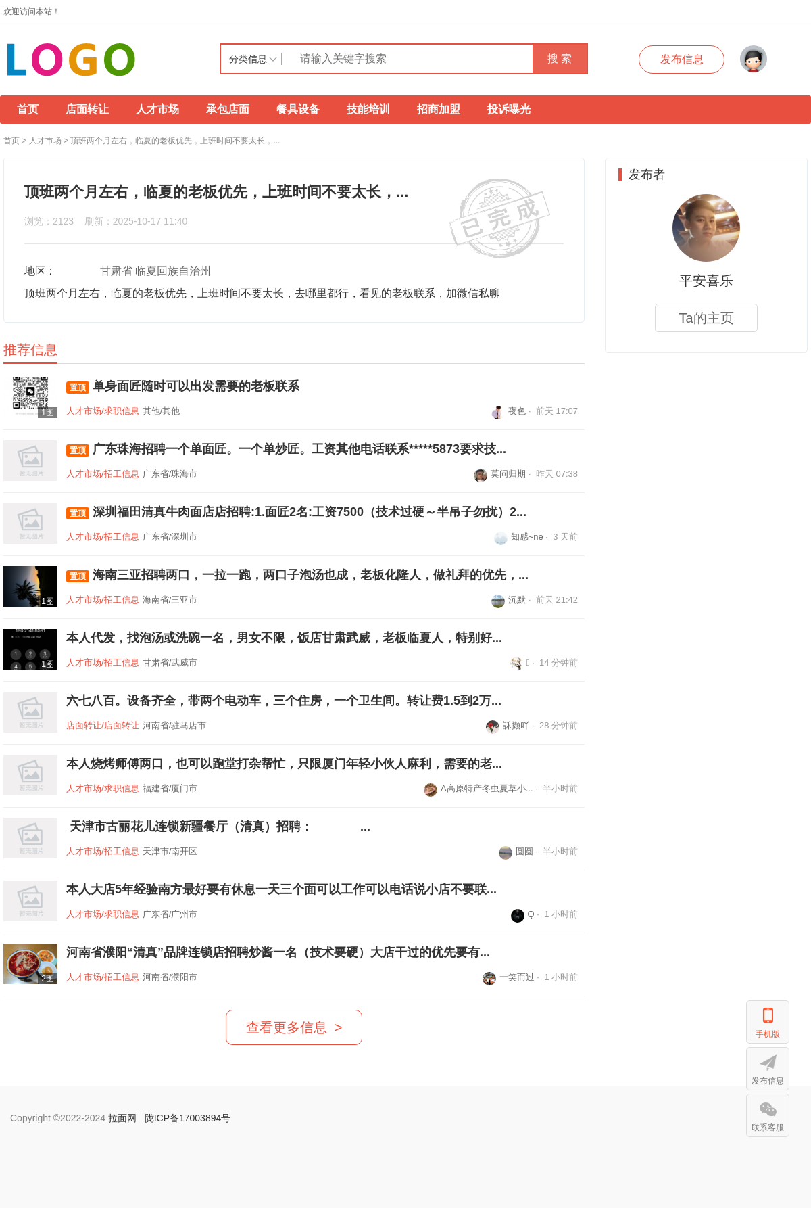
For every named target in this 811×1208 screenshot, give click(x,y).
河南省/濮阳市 (170, 977)
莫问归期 (500, 474)
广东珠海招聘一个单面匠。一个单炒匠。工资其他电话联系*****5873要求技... (286, 449)
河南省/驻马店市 (175, 725)
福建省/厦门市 (170, 788)
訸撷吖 (507, 725)
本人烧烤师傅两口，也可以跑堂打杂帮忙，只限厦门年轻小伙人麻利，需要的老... (284, 763)
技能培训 (368, 109)
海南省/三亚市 (170, 600)
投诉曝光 (509, 109)
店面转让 (87, 109)
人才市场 (157, 109)
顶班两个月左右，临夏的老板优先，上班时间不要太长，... (175, 140)
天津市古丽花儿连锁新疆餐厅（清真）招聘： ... (218, 826)
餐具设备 (298, 109)
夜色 (508, 411)
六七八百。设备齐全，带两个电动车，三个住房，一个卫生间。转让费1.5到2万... (283, 700)
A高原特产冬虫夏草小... (478, 788)
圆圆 (516, 851)
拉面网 (122, 1118)
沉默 (508, 600)
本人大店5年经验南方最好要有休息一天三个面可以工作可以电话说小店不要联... (281, 889)
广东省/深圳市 (170, 537)
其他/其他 (161, 411)
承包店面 (227, 109)
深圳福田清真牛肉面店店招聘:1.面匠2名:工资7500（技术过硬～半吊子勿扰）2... (296, 512)
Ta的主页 (706, 317)
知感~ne (518, 537)
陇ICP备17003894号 (188, 1118)
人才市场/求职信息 (102, 411)
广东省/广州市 (170, 914)
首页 (28, 109)
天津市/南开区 (170, 851)
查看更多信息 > (294, 1027)
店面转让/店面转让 (102, 725)
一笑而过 (509, 977)
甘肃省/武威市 (170, 662)
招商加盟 (438, 109)
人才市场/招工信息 (102, 474)
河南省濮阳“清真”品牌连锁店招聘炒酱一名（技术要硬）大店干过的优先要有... (278, 952)
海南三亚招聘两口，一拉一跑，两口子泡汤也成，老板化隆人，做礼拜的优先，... (297, 575)
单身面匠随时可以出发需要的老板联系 (182, 386)
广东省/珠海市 (170, 474)
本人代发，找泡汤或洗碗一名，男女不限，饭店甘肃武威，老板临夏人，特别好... (284, 638)
